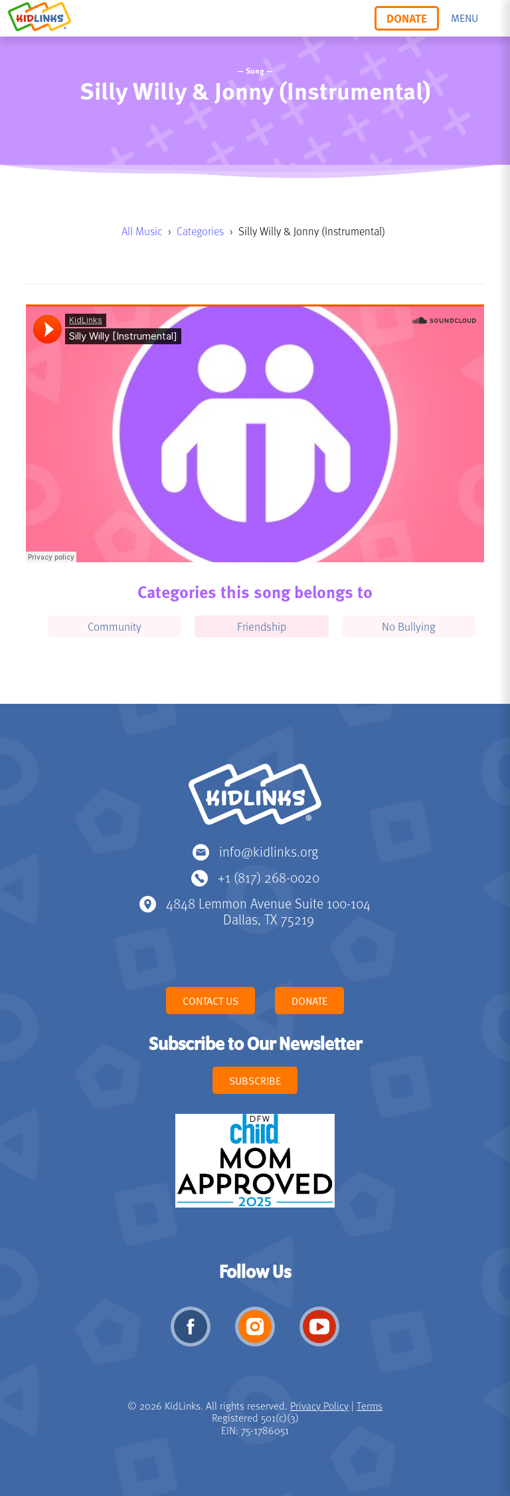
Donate (406, 18)
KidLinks (255, 800)
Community (114, 626)
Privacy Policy (319, 1406)
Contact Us (210, 1001)
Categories (200, 231)
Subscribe (255, 1081)
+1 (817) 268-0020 (268, 877)
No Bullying (409, 626)
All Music (142, 231)
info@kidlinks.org (268, 851)
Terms (369, 1406)
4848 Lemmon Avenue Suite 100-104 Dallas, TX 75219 (268, 911)
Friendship (261, 626)
